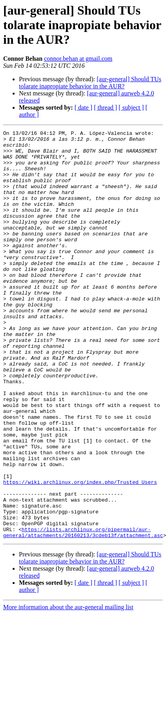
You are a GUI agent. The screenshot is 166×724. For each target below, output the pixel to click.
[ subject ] (131, 107)
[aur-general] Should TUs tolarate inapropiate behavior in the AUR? (90, 83)
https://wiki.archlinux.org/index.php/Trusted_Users (80, 552)
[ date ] (83, 107)
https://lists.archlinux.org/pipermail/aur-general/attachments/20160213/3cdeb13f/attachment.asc (83, 613)
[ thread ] (105, 107)
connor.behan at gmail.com (78, 58)
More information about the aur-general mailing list (68, 688)
